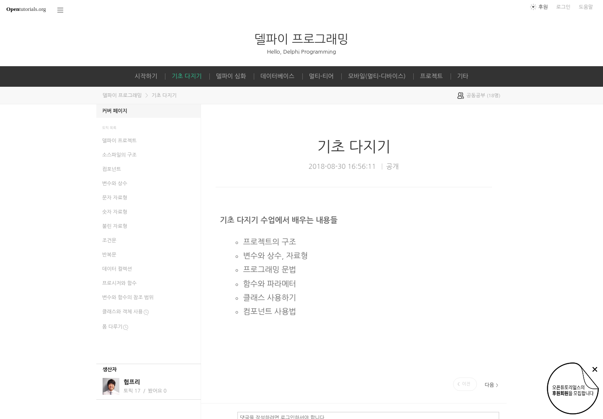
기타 (463, 76)
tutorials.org (26, 9)
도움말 (586, 7)
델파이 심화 (231, 76)
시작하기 (145, 76)
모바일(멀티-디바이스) (376, 76)
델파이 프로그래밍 (302, 39)
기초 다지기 (187, 76)
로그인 (563, 7)
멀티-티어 (321, 76)
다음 (489, 385)
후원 (543, 7)
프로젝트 (431, 76)
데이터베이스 (277, 76)
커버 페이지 (114, 111)
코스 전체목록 (61, 10)
